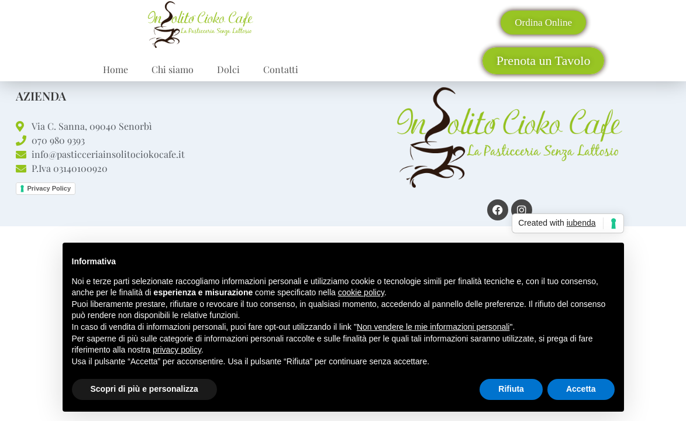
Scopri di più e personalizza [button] (144, 389)
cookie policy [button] (361, 292)
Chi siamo (172, 69)
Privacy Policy (49, 188)
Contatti (280, 69)
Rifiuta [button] (511, 389)
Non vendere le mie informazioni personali (433, 327)
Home (115, 69)
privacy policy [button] (177, 349)
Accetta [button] (581, 389)
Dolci (228, 69)
